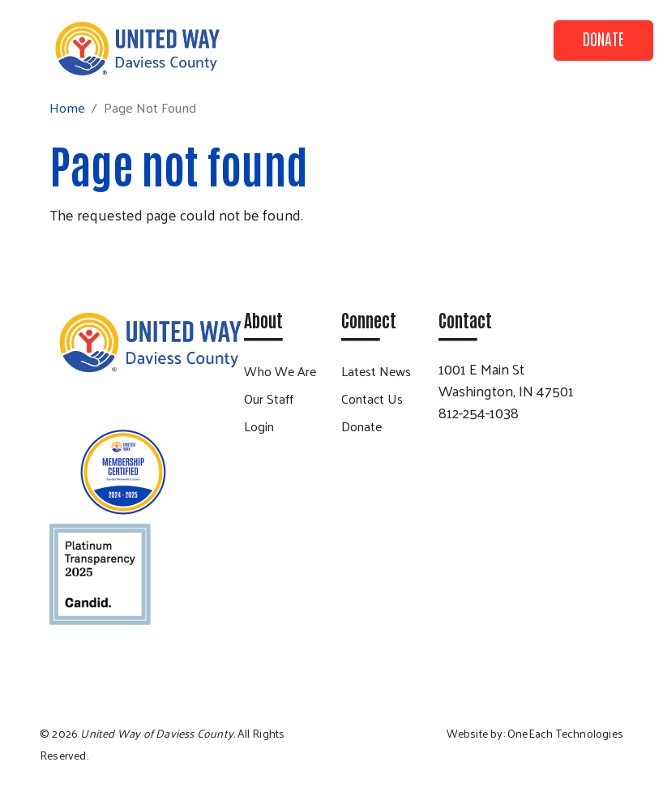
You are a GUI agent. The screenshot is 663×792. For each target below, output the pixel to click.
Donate (603, 38)
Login (259, 426)
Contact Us (372, 398)
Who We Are (280, 371)
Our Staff (268, 398)
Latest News (376, 371)
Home (67, 107)
